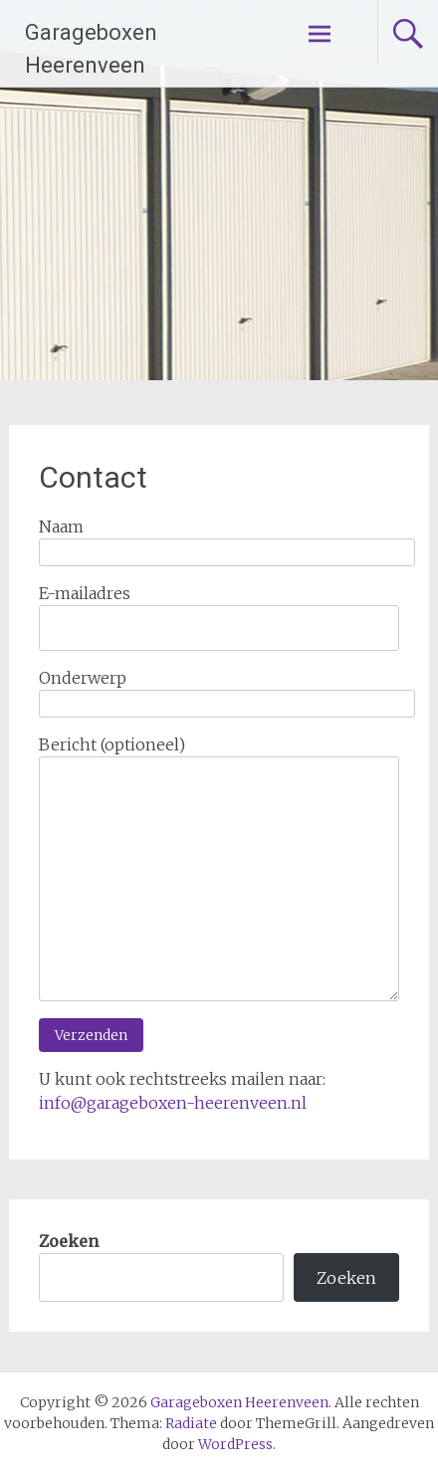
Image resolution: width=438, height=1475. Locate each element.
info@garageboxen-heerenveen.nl (173, 1103)
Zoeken (69, 1241)
